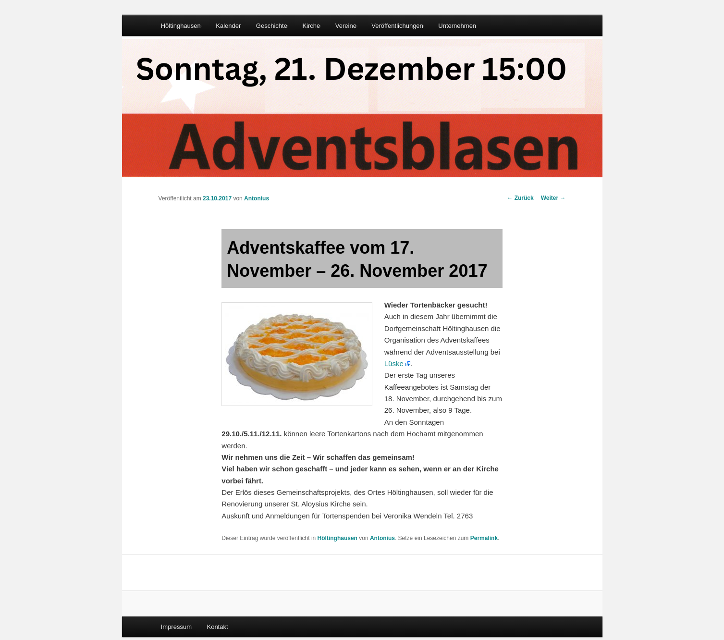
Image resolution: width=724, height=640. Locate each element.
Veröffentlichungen (397, 25)
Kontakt (217, 626)
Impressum (176, 626)
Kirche (311, 25)
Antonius (256, 198)
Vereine (345, 25)
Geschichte (271, 25)
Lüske (394, 363)
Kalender (228, 25)
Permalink (484, 538)
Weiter (553, 198)
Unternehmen (457, 25)
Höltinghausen (181, 25)
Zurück (520, 198)
